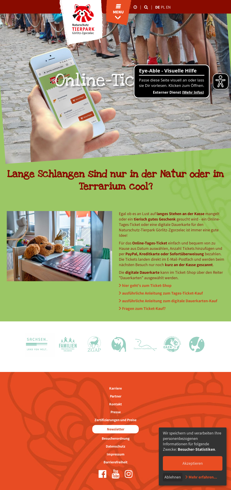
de (157, 7)
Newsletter (115, 429)
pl (163, 7)
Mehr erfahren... (203, 477)
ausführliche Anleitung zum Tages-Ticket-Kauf (162, 293)
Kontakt (115, 404)
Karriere (115, 388)
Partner (115, 396)
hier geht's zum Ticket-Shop (146, 285)
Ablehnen (172, 477)
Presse (116, 412)
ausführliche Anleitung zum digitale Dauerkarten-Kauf (169, 300)
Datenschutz (115, 446)
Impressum (116, 454)
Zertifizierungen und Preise (115, 420)
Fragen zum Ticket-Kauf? (144, 308)
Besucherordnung (115, 438)
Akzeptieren (192, 463)
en (168, 7)
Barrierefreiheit (115, 462)
